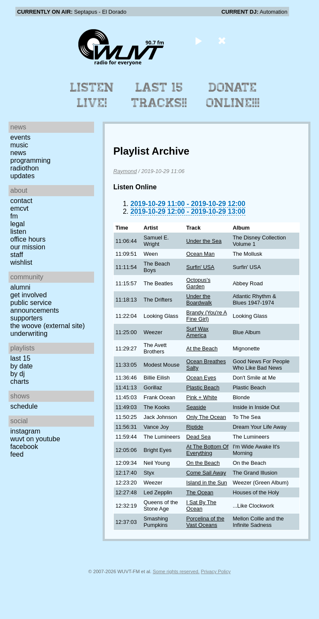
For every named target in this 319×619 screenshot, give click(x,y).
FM (14, 216)
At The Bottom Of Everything (207, 449)
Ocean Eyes (201, 377)
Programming (30, 160)
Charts (19, 381)
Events (20, 137)
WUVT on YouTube (35, 439)
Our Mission (27, 247)
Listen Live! (92, 95)
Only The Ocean (206, 417)
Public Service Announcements (34, 306)
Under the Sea (204, 241)
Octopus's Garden (198, 283)
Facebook (24, 446)
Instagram (25, 431)
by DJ (17, 373)
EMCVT (19, 208)
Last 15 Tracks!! (159, 95)
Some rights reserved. (176, 571)
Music (19, 145)
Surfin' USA (200, 267)
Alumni (20, 287)
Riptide (195, 427)
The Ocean (199, 492)
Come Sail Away (206, 472)
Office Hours (27, 239)
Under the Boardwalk (199, 299)
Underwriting (28, 333)
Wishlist (21, 262)
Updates (22, 175)
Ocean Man (200, 254)
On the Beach (203, 463)
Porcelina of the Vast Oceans (205, 521)
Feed (17, 454)
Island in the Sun (206, 482)
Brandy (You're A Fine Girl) (206, 315)
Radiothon (24, 168)
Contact (21, 200)
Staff (16, 254)
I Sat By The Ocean (201, 505)
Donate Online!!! (233, 95)
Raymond (125, 171)
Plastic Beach (203, 387)
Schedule (24, 406)
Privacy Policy (216, 571)
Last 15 (20, 358)
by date (21, 366)
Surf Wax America (197, 332)
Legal (17, 223)
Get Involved (28, 295)
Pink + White (201, 397)
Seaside (196, 407)
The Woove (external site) (47, 325)
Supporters (26, 318)
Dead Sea (198, 437)
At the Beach (202, 348)
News (18, 152)
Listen (18, 231)
